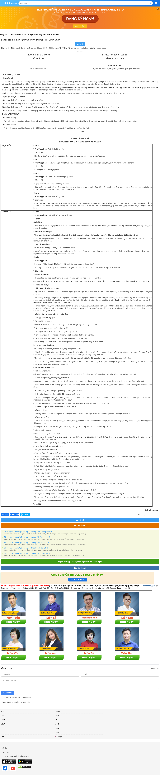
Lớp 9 (3, 720)
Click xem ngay (148, 585)
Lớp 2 (57, 732)
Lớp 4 (57, 728)
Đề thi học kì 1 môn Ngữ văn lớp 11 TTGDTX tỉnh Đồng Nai (26, 548)
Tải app (58, 736)
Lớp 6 (57, 724)
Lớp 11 (3, 715)
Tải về (80, 44)
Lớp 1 (3, 737)
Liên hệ (4, 748)
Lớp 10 (57, 715)
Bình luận (14, 514)
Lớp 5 (3, 728)
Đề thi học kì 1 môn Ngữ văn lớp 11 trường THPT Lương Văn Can (28, 531)
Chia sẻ (5, 514)
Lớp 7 (3, 724)
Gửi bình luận (7, 693)
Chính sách (6, 752)
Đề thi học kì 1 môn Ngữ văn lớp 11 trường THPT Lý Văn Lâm (27, 553)
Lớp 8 (57, 720)
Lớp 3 (3, 732)
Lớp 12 (57, 711)
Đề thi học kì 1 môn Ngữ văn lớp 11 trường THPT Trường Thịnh (27, 542)
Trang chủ (4, 711)
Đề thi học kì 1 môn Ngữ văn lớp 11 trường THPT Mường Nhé (27, 537)
